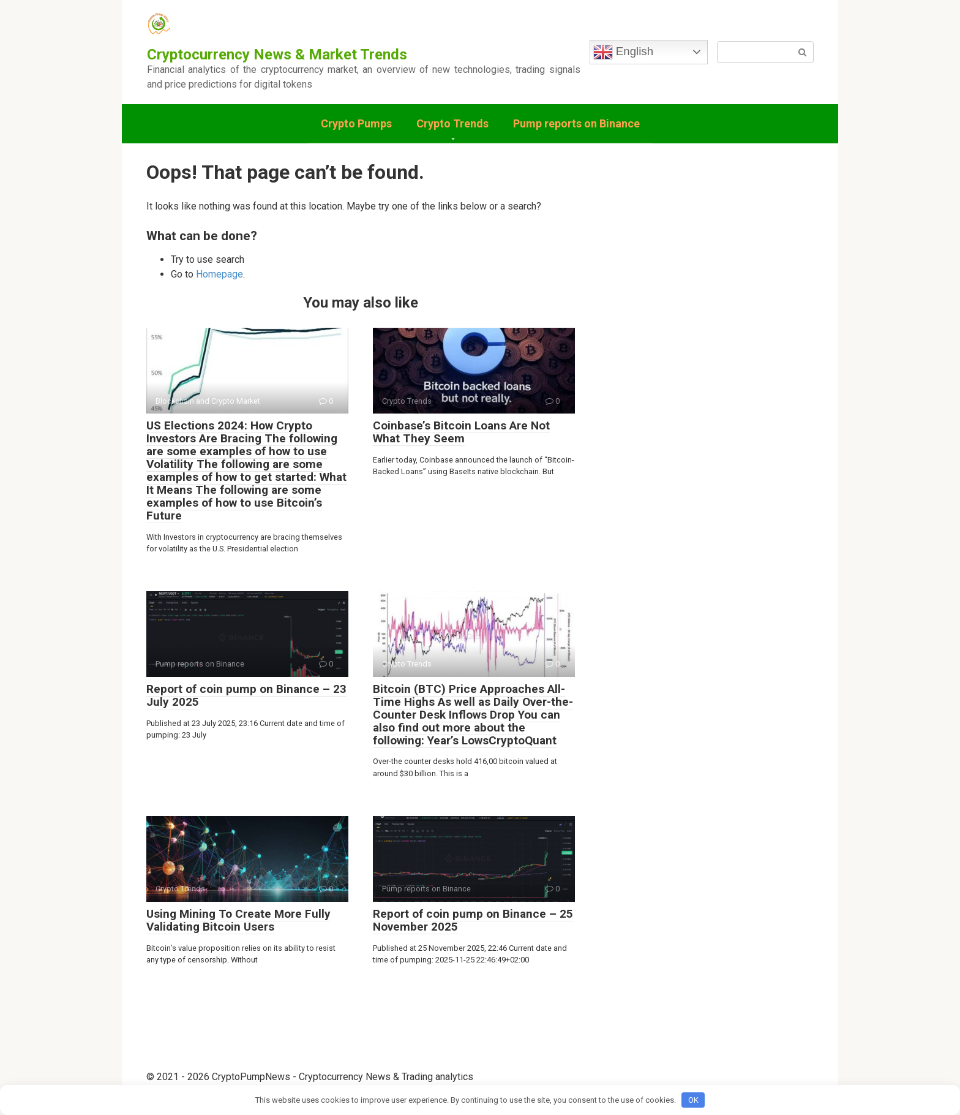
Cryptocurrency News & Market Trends (277, 54)
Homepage (219, 274)
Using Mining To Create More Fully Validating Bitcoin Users (238, 920)
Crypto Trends (452, 123)
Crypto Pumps (356, 123)
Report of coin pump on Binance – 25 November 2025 (473, 920)
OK (693, 1100)
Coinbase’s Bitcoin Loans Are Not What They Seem (461, 431)
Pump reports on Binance (576, 123)
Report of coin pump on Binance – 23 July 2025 (246, 695)
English (623, 52)
